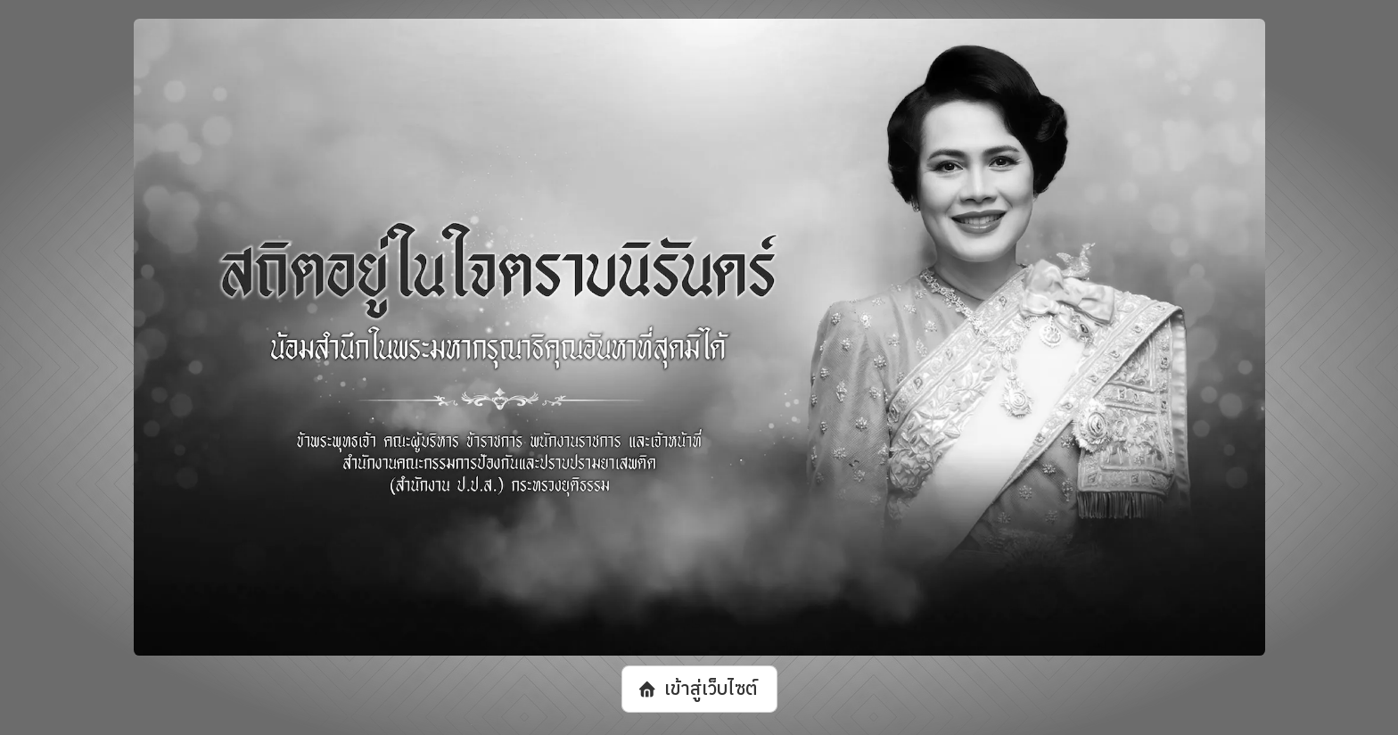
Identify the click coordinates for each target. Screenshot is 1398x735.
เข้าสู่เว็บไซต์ (710, 688)
